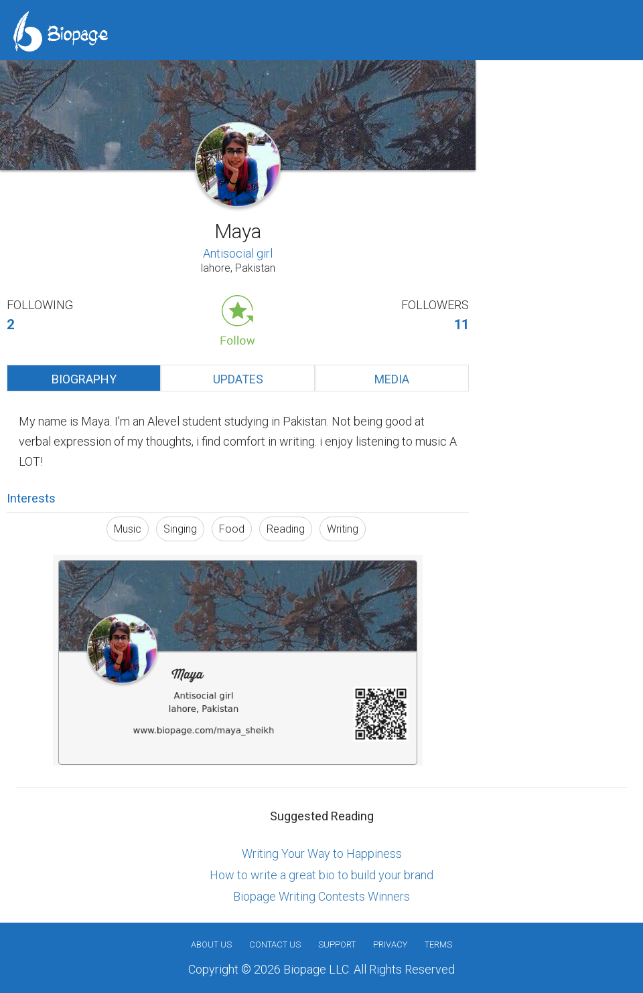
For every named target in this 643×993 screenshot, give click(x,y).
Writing (342, 529)
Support (337, 944)
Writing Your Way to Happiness (322, 853)
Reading (286, 529)
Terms (438, 944)
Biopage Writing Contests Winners (321, 896)
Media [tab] (391, 379)
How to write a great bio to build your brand (321, 875)
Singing (180, 529)
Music (127, 529)
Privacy (390, 944)
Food (231, 529)
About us (211, 944)
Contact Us (275, 944)
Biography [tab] (84, 379)
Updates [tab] (238, 379)
